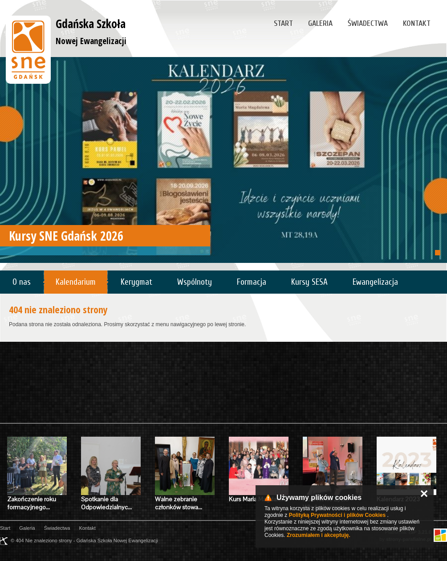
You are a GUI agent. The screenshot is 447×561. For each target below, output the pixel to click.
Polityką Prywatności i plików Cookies (337, 515)
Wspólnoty (194, 282)
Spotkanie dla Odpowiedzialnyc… (106, 503)
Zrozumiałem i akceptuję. (318, 535)
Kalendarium (76, 282)
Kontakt (417, 23)
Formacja (251, 282)
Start (283, 23)
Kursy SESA (309, 282)
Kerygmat (136, 282)
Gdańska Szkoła (91, 31)
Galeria (320, 23)
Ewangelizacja (375, 282)
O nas (21, 282)
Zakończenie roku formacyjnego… (31, 503)
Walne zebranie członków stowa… (178, 503)
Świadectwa (368, 23)
